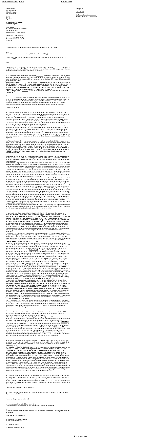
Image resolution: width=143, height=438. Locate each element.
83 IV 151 (23, 323)
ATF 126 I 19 (34, 250)
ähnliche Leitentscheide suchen (86, 15)
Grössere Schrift (66, 2)
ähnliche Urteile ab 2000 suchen (86, 16)
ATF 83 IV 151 (59, 327)
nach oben (83, 436)
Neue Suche (80, 12)
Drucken (21, 2)
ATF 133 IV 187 (22, 176)
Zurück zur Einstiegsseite (10, 2)
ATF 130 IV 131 (16, 171)
